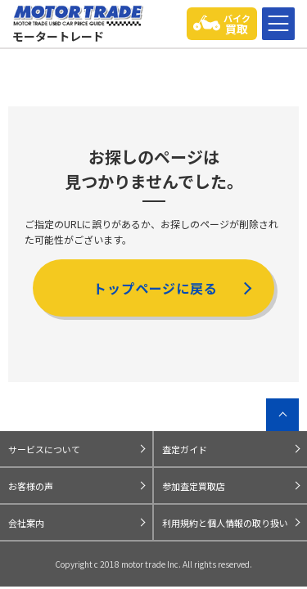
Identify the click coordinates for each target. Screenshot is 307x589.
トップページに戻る (156, 288)
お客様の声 (30, 485)
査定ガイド (184, 449)
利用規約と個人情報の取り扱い (225, 522)
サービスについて (44, 449)
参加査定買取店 (193, 485)
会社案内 (26, 522)
